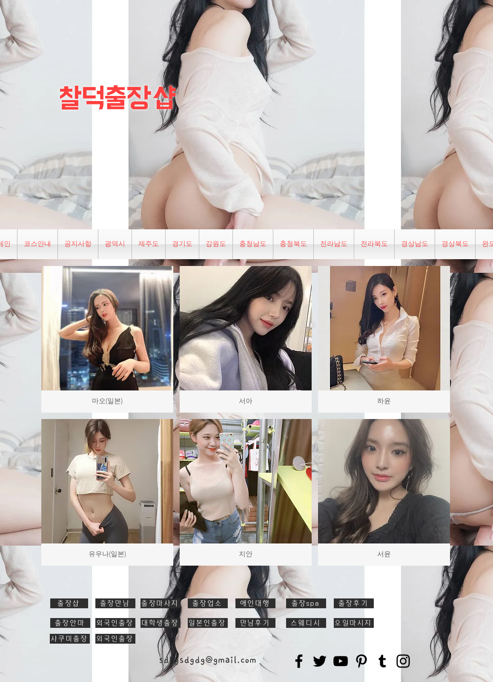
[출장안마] (70, 623)
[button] (115, 244)
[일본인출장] (208, 623)
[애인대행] (255, 603)
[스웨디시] (306, 623)
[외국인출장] (115, 623)
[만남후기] (255, 623)
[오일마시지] (354, 623)
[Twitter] (320, 661)
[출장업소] (208, 603)
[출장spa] (306, 603)
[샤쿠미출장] (70, 639)
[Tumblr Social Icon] (382, 661)
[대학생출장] (160, 623)
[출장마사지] (160, 603)
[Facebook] (299, 661)
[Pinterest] (361, 661)
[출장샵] (69, 603)
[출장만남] (115, 603)
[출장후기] (354, 603)
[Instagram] (403, 661)
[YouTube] (341, 661)
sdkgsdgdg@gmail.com (207, 659)
